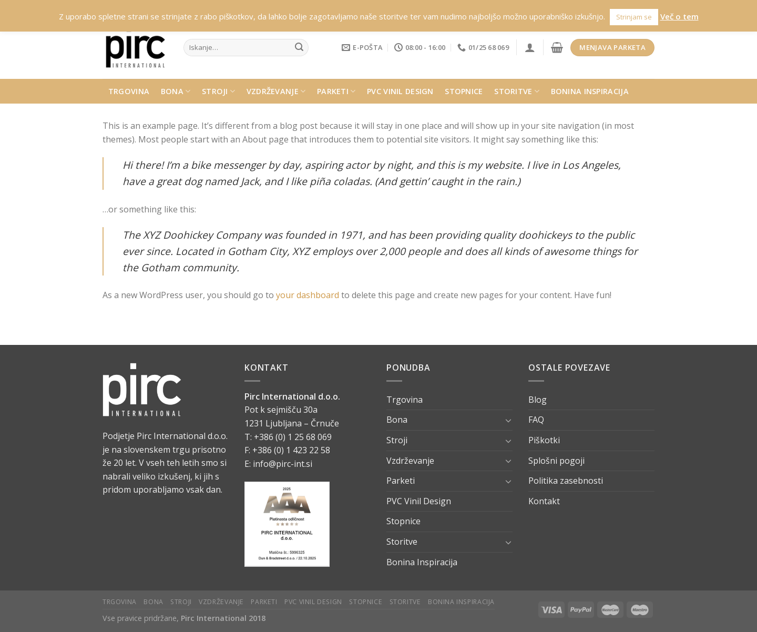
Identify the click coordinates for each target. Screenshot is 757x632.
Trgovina (128, 91)
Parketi (336, 91)
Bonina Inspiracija (590, 91)
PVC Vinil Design (400, 91)
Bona (176, 91)
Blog (537, 399)
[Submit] (299, 48)
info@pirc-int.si (282, 464)
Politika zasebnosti (565, 480)
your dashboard (307, 295)
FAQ (536, 419)
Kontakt (544, 501)
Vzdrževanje (276, 91)
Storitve (516, 91)
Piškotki (544, 440)
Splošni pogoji (556, 460)
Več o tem (679, 16)
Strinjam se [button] (634, 17)
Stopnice (464, 91)
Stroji (218, 91)
